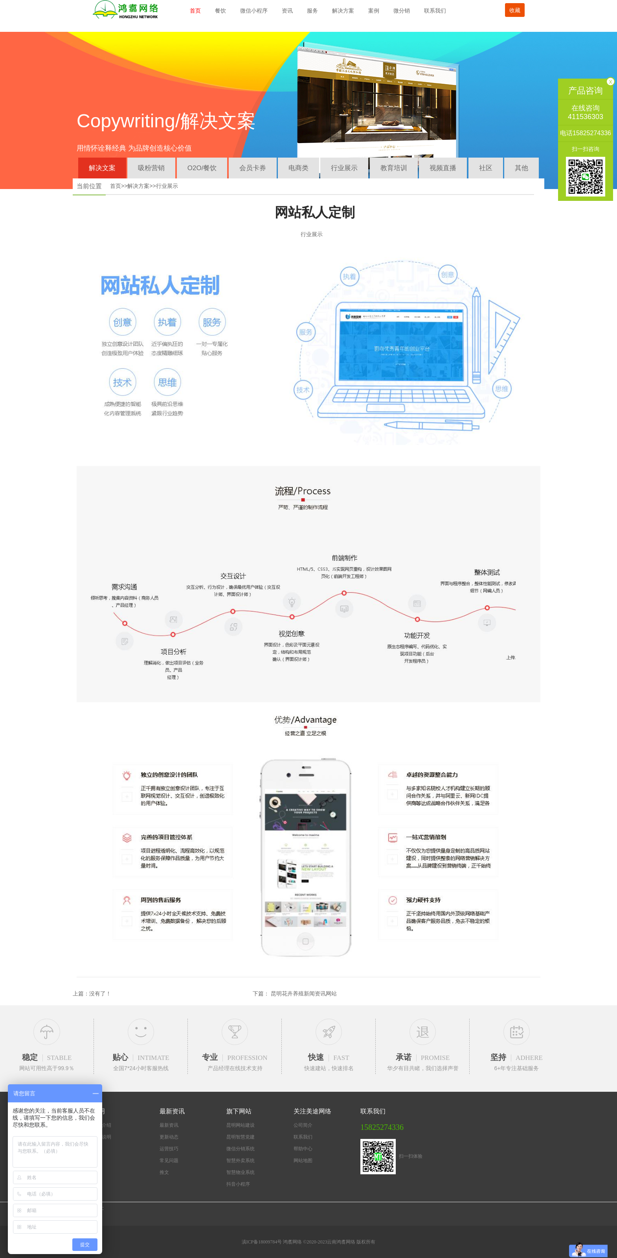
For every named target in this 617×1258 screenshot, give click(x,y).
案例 (373, 10)
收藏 (514, 10)
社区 (485, 168)
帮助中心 (303, 1149)
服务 (312, 10)
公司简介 (303, 1125)
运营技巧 (169, 1149)
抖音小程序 (238, 1184)
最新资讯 (169, 1125)
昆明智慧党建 (240, 1137)
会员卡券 (252, 168)
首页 (195, 10)
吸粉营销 (151, 168)
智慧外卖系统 (240, 1161)
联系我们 (435, 10)
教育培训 (393, 168)
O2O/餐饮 (202, 168)
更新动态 (169, 1137)
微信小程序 (254, 10)
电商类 (298, 168)
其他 (521, 168)
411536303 (585, 117)
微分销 (401, 10)
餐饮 (220, 10)
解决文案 (102, 168)
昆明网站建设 (240, 1125)
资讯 (287, 10)
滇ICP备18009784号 (262, 1242)
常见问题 (169, 1161)
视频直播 (443, 168)
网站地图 (303, 1161)
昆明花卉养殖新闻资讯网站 (304, 993)
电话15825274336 (585, 133)
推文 (164, 1172)
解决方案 (343, 10)
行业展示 (344, 168)
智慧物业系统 (240, 1172)
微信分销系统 (240, 1149)
